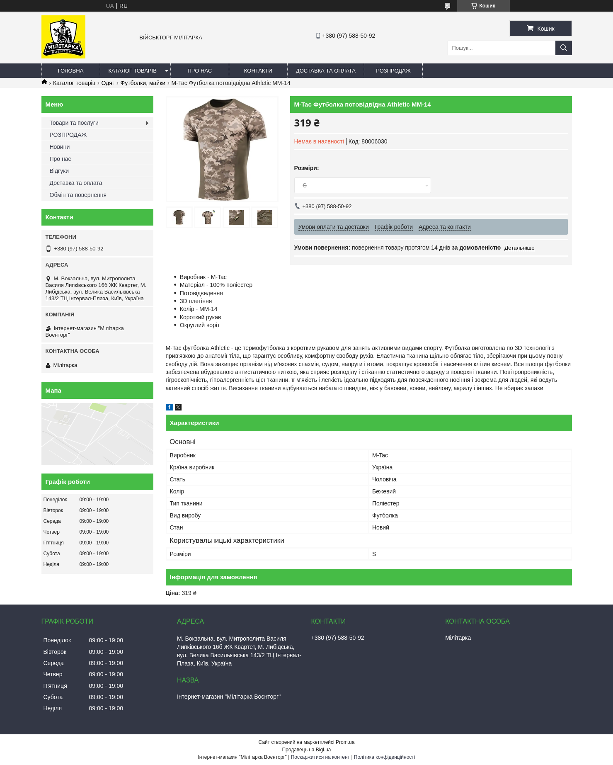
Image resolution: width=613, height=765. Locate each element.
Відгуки (59, 171)
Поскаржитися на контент (320, 757)
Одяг (108, 83)
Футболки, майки (143, 83)
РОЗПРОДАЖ (393, 71)
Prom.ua (345, 742)
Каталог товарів (133, 71)
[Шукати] (563, 48)
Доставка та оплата (326, 71)
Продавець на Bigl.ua (306, 750)
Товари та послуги (74, 122)
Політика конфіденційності (384, 757)
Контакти (258, 71)
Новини (60, 146)
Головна (71, 71)
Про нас (200, 71)
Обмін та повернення (78, 195)
